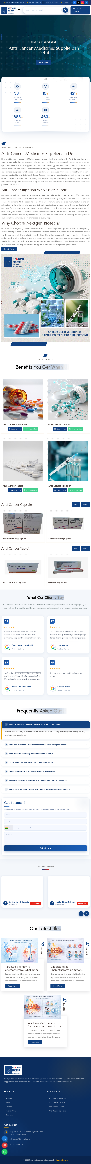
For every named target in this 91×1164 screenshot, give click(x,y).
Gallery (9, 1107)
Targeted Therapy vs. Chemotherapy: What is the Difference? (22, 970)
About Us (9, 1098)
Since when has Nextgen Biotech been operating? (29, 762)
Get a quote (77, 10)
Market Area (11, 1111)
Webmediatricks (62, 1160)
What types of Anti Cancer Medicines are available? (30, 771)
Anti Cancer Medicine (15, 424)
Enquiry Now (15, 429)
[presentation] (81, 913)
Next (85, 504)
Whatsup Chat (30, 429)
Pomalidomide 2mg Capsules (59, 538)
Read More (43, 62)
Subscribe (36, 903)
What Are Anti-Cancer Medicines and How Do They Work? (45, 1026)
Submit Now (45, 848)
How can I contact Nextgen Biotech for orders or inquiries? (33, 724)
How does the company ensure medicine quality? (29, 753)
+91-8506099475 (34, 2)
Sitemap (9, 1115)
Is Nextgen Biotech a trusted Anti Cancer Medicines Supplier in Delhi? (38, 789)
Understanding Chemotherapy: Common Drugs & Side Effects (65, 970)
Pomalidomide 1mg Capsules (14, 538)
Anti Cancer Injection (59, 485)
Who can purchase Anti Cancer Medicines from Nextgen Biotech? (36, 744)
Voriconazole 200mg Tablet (59, 582)
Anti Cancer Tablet (13, 485)
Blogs (8, 1102)
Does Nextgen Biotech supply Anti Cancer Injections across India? (36, 780)
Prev (76, 504)
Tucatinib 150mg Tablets (12, 582)
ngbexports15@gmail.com (14, 2)
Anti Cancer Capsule (59, 424)
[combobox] (8, 827)
